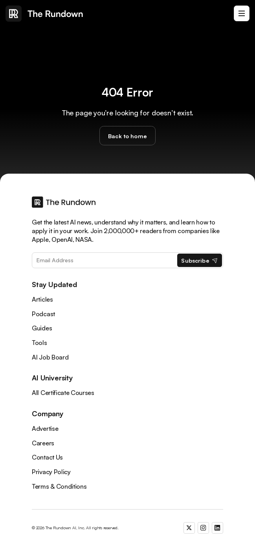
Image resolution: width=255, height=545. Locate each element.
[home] (44, 14)
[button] (241, 13)
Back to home (127, 135)
